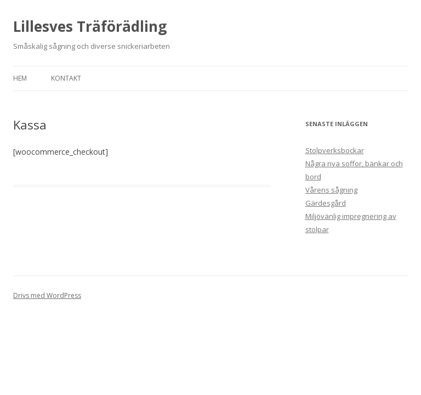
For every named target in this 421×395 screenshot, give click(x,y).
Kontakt (66, 78)
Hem (20, 78)
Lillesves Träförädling (90, 26)
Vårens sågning (331, 190)
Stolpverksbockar (334, 150)
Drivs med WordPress (47, 295)
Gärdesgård (325, 203)
